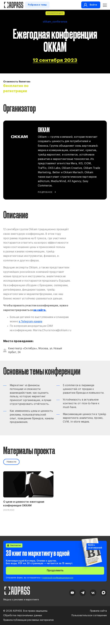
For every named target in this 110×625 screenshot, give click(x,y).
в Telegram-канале (30, 321)
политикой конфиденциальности (57, 578)
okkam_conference (55, 21)
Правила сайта (98, 611)
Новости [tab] (11, 462)
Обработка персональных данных (22, 615)
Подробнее (45, 192)
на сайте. (39, 310)
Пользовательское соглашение (89, 615)
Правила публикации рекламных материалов (28, 620)
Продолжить (55, 570)
